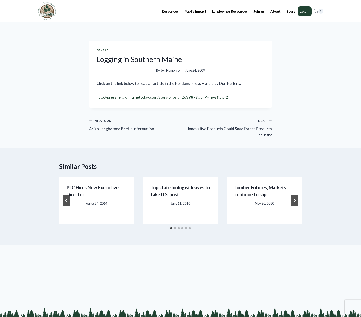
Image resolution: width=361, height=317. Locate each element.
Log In (304, 11)
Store (291, 11)
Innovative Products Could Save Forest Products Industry (228, 127)
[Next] (294, 200)
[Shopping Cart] (318, 11)
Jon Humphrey (171, 70)
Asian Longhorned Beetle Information (133, 124)
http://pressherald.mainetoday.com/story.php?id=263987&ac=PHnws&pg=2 (162, 97)
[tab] (171, 228)
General (103, 50)
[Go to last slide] (66, 200)
